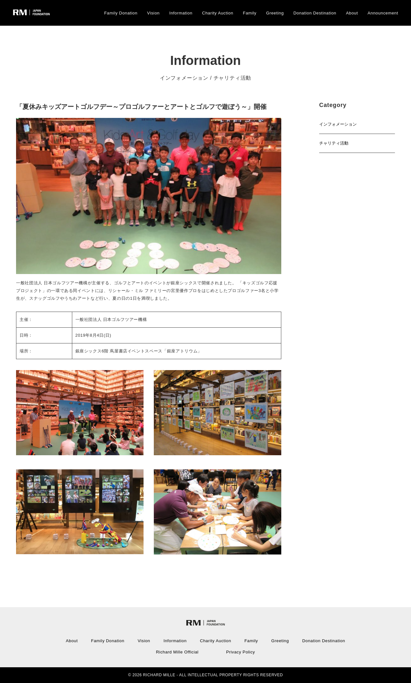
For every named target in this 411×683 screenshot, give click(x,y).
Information (180, 13)
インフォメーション (338, 124)
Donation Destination (315, 13)
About (352, 13)
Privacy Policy (240, 652)
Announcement (383, 13)
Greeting (275, 13)
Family (250, 13)
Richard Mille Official (177, 652)
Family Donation (120, 13)
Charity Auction (217, 13)
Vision (153, 13)
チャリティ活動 (333, 143)
